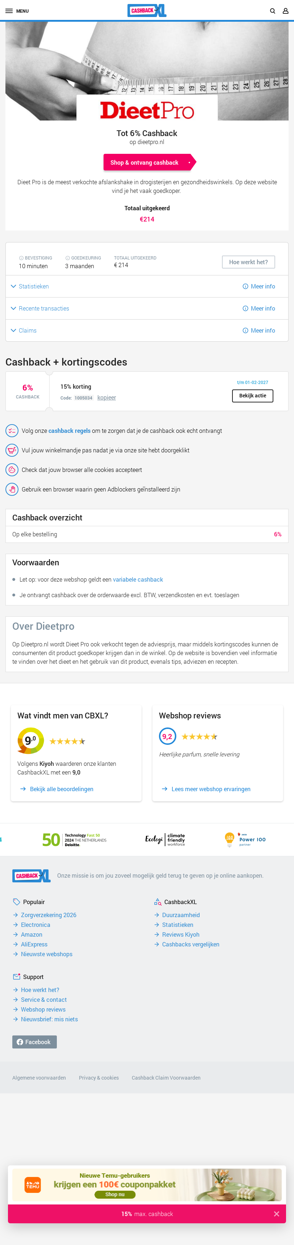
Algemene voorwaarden (39, 1077)
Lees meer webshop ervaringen (211, 789)
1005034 (84, 398)
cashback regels (70, 430)
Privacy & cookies (99, 1077)
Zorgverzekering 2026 (48, 915)
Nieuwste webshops (46, 954)
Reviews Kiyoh (181, 934)
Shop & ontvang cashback (144, 162)
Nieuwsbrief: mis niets (49, 1019)
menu (17, 11)
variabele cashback (138, 579)
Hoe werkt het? (40, 990)
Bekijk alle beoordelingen (61, 789)
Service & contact (44, 999)
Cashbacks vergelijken (190, 944)
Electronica (35, 924)
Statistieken (177, 924)
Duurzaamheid (181, 915)
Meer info (263, 286)
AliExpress (34, 944)
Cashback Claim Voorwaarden (166, 1077)
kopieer (106, 397)
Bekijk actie (252, 395)
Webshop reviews (43, 1009)
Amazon (31, 934)
